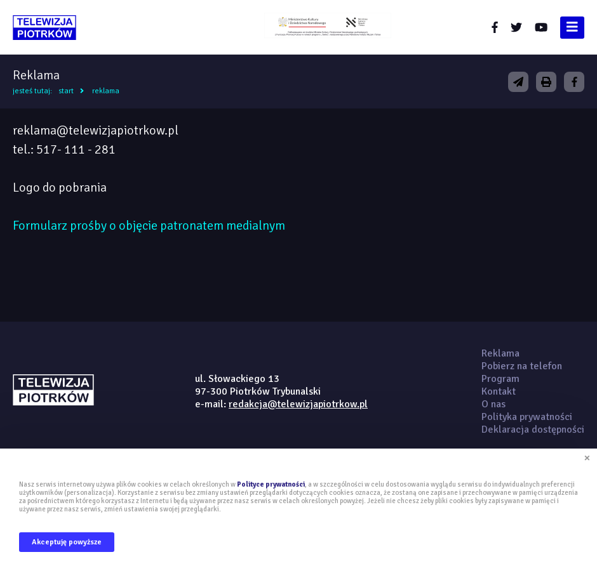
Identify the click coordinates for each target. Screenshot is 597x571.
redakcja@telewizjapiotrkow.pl (298, 404)
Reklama (105, 91)
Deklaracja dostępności (532, 429)
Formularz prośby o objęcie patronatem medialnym (149, 225)
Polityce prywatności (271, 484)
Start (66, 91)
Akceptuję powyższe (67, 542)
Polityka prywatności (526, 416)
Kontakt (498, 391)
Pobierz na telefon (521, 366)
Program (500, 378)
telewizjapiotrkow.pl (44, 27)
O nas (493, 404)
